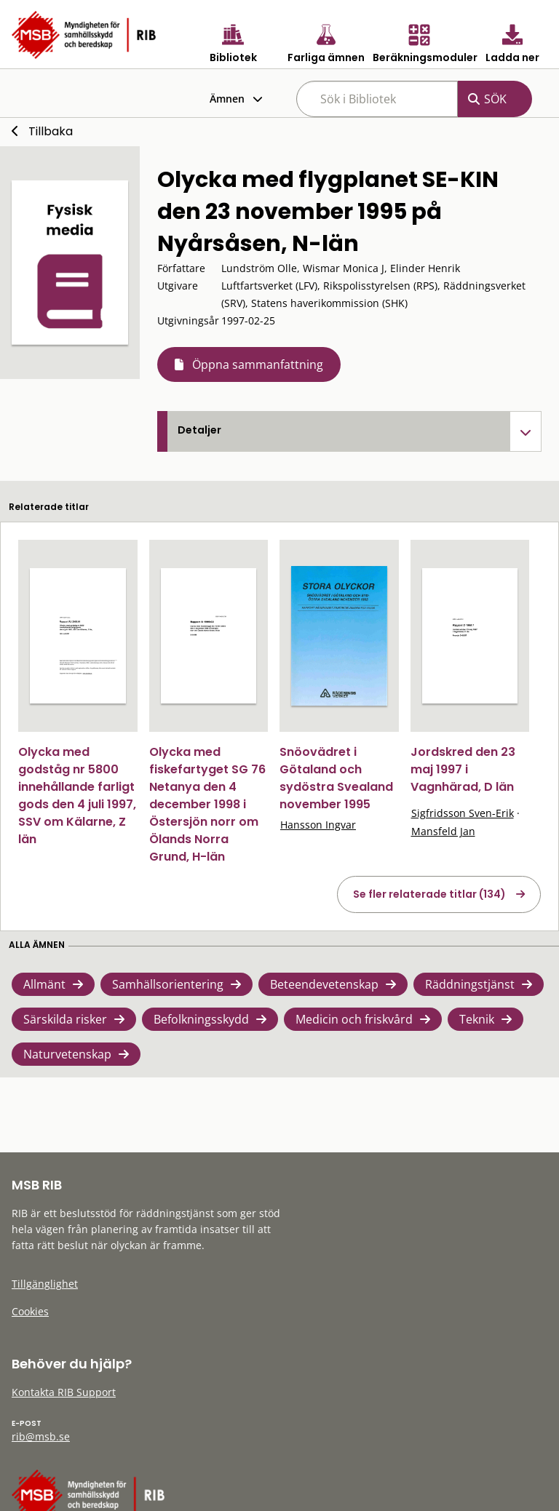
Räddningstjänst (470, 984)
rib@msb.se (41, 1436)
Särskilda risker (65, 1019)
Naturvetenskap (67, 1054)
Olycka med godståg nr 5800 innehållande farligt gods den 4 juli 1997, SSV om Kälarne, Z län (77, 795)
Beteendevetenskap (324, 984)
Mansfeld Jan (443, 831)
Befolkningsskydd (201, 1019)
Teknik (476, 1019)
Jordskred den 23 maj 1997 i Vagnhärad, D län (463, 769)
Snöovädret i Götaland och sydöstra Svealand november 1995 (336, 778)
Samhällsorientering (167, 984)
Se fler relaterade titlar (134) (429, 894)
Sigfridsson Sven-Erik (462, 813)
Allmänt (44, 984)
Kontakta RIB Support (64, 1392)
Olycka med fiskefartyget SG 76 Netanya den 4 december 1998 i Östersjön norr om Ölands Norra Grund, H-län (207, 804)
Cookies (30, 1311)
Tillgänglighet (45, 1284)
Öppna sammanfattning (257, 364)
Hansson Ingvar (318, 825)
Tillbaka (50, 131)
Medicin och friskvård (354, 1019)
